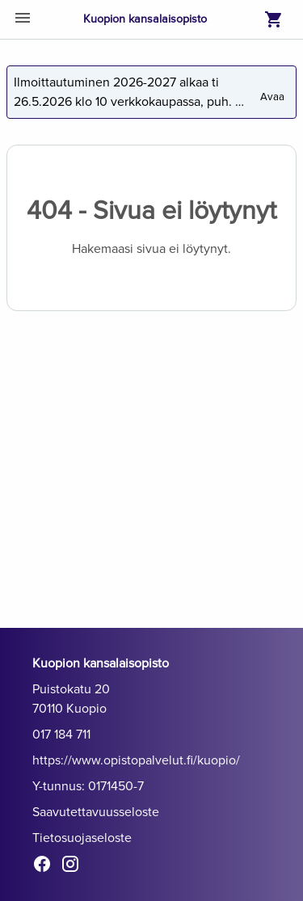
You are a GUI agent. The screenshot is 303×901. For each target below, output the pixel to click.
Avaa (273, 90)
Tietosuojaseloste (82, 838)
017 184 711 (61, 734)
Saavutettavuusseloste (95, 812)
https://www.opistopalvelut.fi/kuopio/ (136, 760)
